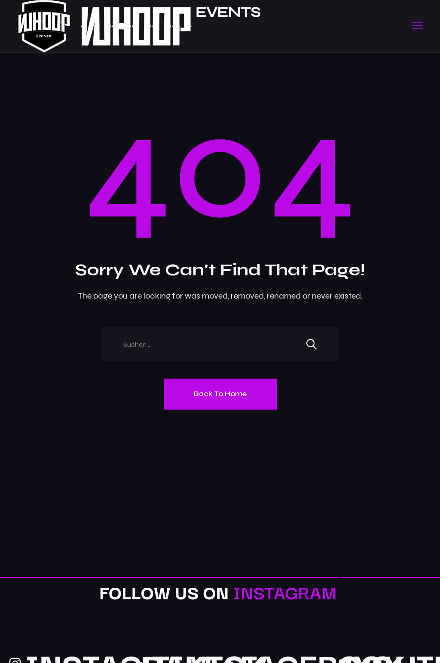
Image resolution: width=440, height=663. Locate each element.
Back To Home (220, 393)
